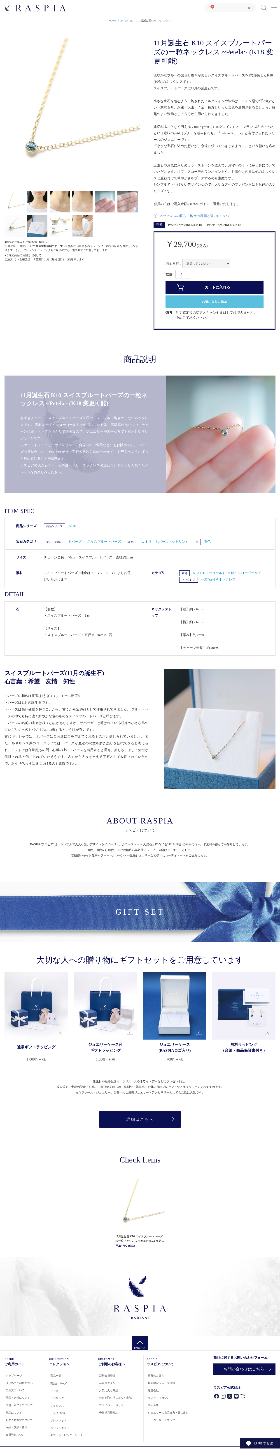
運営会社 (153, 1390)
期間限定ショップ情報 (161, 1383)
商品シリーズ (54, 526)
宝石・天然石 (54, 542)
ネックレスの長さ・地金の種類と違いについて (195, 216)
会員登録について (16, 1435)
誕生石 (132, 542)
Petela (72, 526)
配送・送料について (18, 1398)
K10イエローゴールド (210, 573)
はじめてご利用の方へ (19, 1383)
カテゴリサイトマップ (161, 1420)
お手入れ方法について (19, 1420)
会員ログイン (107, 1383)
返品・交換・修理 (16, 1427)
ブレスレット (58, 1420)
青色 (207, 541)
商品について (14, 1412)
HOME (113, 20)
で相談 (264, 1443)
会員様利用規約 (108, 1412)
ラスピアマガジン (159, 1398)
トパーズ (75, 541)
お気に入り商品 (108, 1390)
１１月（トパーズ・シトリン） (165, 541)
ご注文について (15, 1390)
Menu (274, 6)
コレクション (127, 20)
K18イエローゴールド (244, 573)
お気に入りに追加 (214, 302)
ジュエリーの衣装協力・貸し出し (168, 1412)
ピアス (54, 1391)
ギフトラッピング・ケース (66, 1435)
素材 (184, 573)
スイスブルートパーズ (104, 541)
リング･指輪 (57, 1413)
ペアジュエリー (59, 1428)
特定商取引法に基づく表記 (115, 1398)
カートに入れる (217, 287)
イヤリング (57, 1398)
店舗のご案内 (156, 1375)
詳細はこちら (140, 1119)
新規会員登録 (107, 1375)
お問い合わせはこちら (243, 1369)
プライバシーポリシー (112, 1405)
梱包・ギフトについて (19, 1405)
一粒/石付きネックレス (218, 579)
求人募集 (153, 1405)
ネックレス (188, 579)
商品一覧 (55, 1375)
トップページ (14, 1375)
